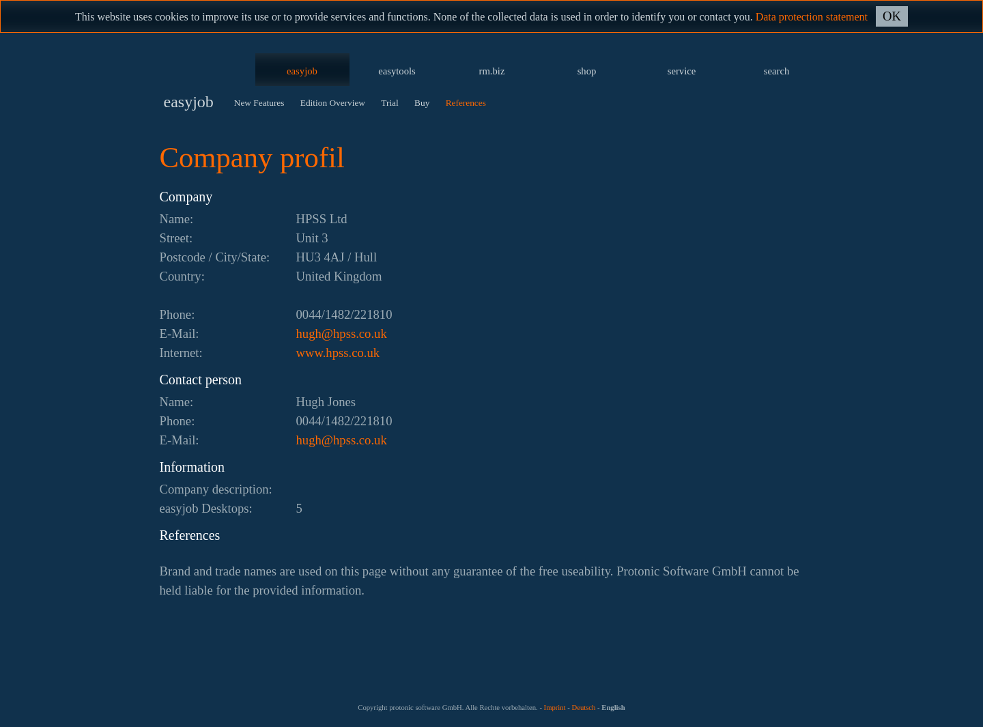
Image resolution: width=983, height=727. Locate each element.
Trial (389, 103)
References (466, 103)
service (682, 71)
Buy (421, 103)
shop (587, 71)
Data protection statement (812, 17)
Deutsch (583, 707)
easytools (397, 71)
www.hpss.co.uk (338, 352)
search (776, 71)
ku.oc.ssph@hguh (341, 333)
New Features (259, 103)
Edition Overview (332, 103)
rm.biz (492, 71)
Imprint (555, 707)
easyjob (302, 71)
